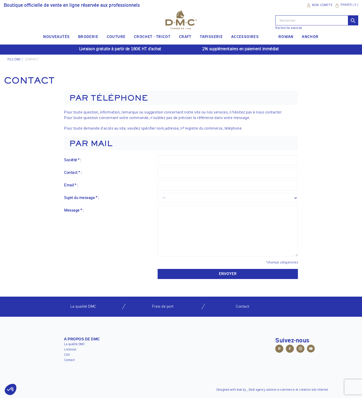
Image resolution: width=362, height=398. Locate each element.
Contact (69, 360)
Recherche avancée (288, 28)
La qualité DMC (74, 344)
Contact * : (73, 173)
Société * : (72, 160)
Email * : (71, 185)
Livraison (70, 349)
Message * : (74, 210)
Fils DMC (14, 59)
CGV (67, 354)
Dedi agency (257, 389)
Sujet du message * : (81, 198)
